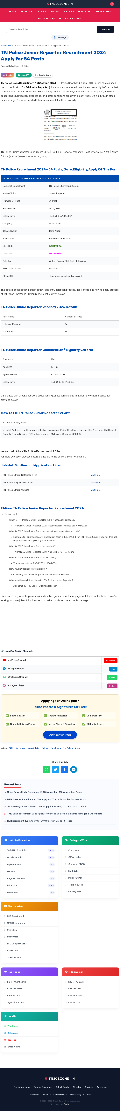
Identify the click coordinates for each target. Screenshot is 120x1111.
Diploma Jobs (29, 864)
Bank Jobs (71, 871)
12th (11, 748)
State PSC (10, 930)
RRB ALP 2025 (73, 995)
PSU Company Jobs (15, 943)
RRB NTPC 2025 (74, 981)
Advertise (102, 1087)
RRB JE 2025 (72, 1002)
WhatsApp (11, 1026)
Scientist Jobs (12, 957)
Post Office (11, 936)
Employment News (15, 981)
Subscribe (110, 661)
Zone (78, 748)
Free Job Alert (13, 988)
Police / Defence (75, 877)
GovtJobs (21, 748)
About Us (47, 1094)
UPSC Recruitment (15, 923)
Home (12, 11)
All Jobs (77, 1087)
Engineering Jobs (29, 878)
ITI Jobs (29, 871)
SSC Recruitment (14, 916)
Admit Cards (62, 1087)
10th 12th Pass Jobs (29, 850)
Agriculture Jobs (14, 1002)
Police (45, 748)
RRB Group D (73, 988)
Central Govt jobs (61, 11)
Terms (88, 1094)
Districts (89, 1087)
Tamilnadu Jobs (22, 1087)
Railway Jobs (46, 18)
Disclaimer (60, 1094)
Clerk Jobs (72, 850)
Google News (43, 75)
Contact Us (34, 1094)
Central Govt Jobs (43, 1087)
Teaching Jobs (74, 884)
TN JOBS (41, 11)
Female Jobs (12, 995)
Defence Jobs (102, 11)
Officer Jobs (73, 857)
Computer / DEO (75, 864)
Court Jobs (11, 950)
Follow (112, 677)
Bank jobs (84, 11)
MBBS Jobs (29, 892)
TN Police (68, 748)
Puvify (66, 1104)
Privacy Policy (75, 1094)
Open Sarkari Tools (60, 734)
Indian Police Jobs (70, 18)
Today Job (26, 11)
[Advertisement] (60, 626)
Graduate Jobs (29, 857)
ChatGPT (24, 75)
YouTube (10, 1040)
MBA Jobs (29, 885)
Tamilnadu (55, 748)
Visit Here (96, 475)
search (105, 29)
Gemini (7, 75)
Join (113, 669)
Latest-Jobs (34, 748)
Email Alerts (12, 1046)
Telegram (11, 1033)
